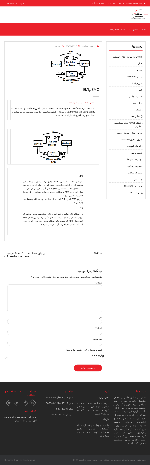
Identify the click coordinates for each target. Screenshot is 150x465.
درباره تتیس (137, 102)
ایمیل (98, 327)
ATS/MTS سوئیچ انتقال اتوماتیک (128, 56)
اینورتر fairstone (135, 76)
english (22, 3)
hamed (57, 46)
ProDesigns (29, 459)
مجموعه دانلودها (135, 159)
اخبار (140, 63)
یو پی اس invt (136, 192)
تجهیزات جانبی (136, 96)
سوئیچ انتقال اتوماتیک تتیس (130, 132)
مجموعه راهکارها (135, 165)
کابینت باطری (136, 152)
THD (96, 253)
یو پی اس (138, 179)
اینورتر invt (137, 83)
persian (10, 3)
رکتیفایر (139, 109)
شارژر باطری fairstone (132, 139)
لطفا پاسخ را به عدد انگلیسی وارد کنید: (84, 349)
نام (100, 317)
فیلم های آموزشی (134, 146)
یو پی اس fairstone (133, 185)
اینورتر (140, 69)
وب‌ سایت (97, 338)
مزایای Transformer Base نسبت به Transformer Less (24, 255)
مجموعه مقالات (89, 46)
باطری (140, 89)
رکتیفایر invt (137, 116)
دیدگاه (98, 282)
